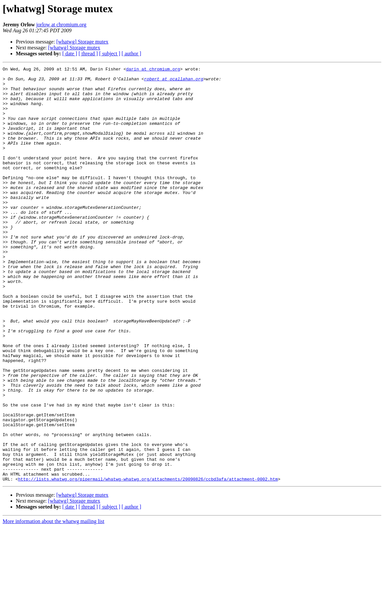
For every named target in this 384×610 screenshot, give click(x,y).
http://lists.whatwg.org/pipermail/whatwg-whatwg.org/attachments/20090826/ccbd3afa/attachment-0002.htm (148, 562)
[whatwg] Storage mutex (82, 41)
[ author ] (131, 53)
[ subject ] (109, 53)
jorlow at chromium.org (61, 24)
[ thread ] (88, 53)
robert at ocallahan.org (173, 82)
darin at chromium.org (153, 70)
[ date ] (69, 53)
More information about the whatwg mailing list (53, 604)
